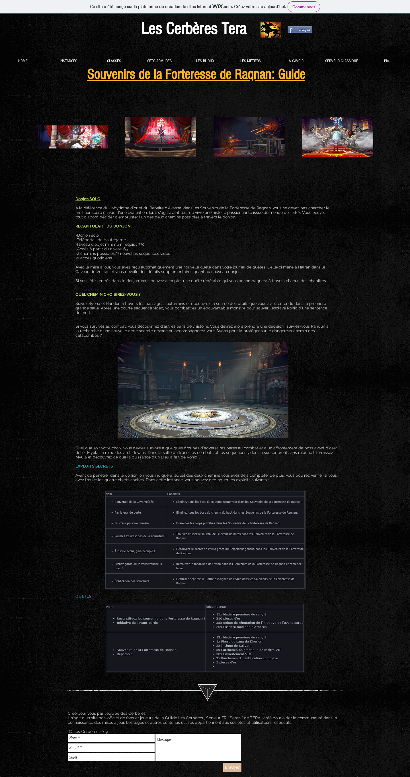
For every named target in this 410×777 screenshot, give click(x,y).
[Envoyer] (232, 767)
